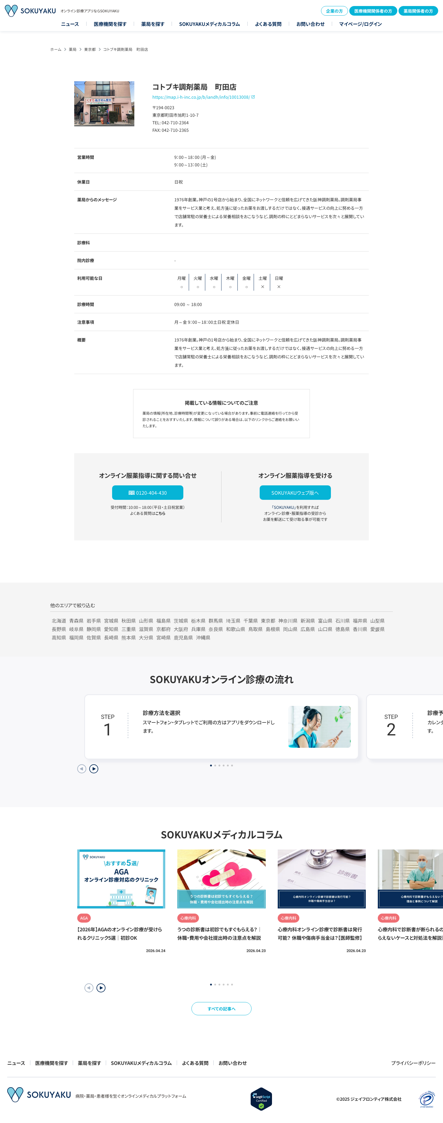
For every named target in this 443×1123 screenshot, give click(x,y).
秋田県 (128, 620)
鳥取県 (255, 629)
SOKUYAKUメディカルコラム (209, 23)
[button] (100, 987)
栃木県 (198, 620)
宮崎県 (163, 637)
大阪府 (181, 629)
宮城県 (111, 620)
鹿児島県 (183, 637)
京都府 (163, 629)
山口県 (325, 629)
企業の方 (334, 11)
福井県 (360, 620)
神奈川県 (288, 620)
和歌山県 (235, 629)
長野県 (59, 629)
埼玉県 (233, 620)
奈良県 (216, 629)
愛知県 (111, 629)
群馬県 (216, 620)
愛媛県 (377, 629)
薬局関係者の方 (418, 11)
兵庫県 (198, 629)
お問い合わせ (310, 23)
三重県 (128, 629)
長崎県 (111, 637)
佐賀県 (94, 637)
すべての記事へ (222, 1009)
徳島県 (342, 629)
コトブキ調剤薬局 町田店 (125, 49)
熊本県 (128, 637)
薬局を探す (152, 23)
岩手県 (94, 620)
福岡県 (76, 637)
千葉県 (250, 620)
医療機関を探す (110, 23)
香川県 (360, 629)
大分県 (146, 637)
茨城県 (181, 620)
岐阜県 (76, 629)
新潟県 (308, 620)
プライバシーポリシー (413, 1062)
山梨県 (377, 620)
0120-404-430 (151, 492)
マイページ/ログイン (360, 23)
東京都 (90, 49)
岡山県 (290, 629)
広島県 (308, 629)
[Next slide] (93, 768)
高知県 (59, 637)
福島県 (163, 620)
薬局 (73, 49)
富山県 (325, 620)
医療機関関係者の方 (373, 11)
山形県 (146, 620)
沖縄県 (203, 637)
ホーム (55, 49)
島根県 (273, 629)
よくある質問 (268, 23)
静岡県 (94, 629)
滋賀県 (146, 629)
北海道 (59, 620)
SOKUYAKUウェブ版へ (295, 492)
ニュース (70, 23)
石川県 (342, 620)
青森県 (76, 620)
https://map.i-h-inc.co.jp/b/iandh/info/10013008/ (201, 97)
